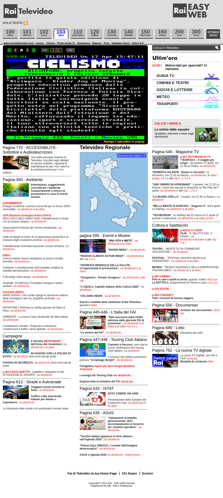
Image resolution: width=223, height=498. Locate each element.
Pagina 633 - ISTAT (97, 388)
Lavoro (40, 43)
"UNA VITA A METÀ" (120, 240)
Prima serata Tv (66, 43)
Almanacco (83, 43)
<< (9, 50)
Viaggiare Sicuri (120, 43)
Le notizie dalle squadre (172, 129)
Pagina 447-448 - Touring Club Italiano (113, 339)
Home (21, 50)
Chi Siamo (129, 473)
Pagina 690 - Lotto (168, 328)
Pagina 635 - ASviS (97, 413)
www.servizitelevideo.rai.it (19, 43)
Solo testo (13, 23)
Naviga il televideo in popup (124, 141)
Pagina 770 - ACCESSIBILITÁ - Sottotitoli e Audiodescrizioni (30, 149)
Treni (106, 43)
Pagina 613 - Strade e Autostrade (32, 382)
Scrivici (147, 473)
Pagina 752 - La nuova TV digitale (182, 350)
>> (33, 50)
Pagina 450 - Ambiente (23, 179)
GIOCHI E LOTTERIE (175, 90)
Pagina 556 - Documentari (175, 305)
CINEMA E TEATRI (173, 83)
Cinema (50, 43)
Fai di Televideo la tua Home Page (92, 473)
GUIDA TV (165, 76)
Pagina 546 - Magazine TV (175, 152)
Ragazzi (96, 43)
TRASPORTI (167, 104)
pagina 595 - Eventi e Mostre (105, 235)
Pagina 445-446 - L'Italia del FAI (108, 312)
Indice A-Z (137, 43)
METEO (163, 97)
